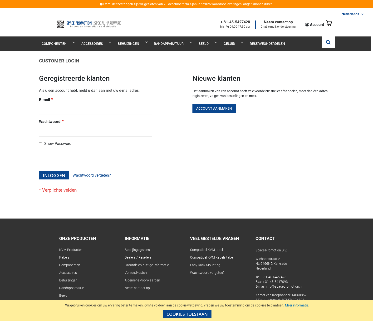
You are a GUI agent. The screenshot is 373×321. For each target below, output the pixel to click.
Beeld (63, 290)
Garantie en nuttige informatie (147, 260)
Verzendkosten (136, 268)
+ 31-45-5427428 (229, 22)
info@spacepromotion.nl (284, 281)
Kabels (64, 252)
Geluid (64, 298)
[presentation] (75, 154)
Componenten (69, 260)
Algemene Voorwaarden (142, 275)
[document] (187, 310)
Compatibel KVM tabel (206, 245)
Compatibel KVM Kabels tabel (212, 252)
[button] (352, 14)
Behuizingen (68, 275)
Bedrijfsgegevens (137, 245)
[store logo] (75, 21)
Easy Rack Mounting (205, 260)
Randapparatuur (71, 283)
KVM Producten (71, 245)
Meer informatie (296, 305)
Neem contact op (272, 22)
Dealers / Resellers (138, 252)
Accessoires (68, 268)
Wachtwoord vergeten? (207, 268)
